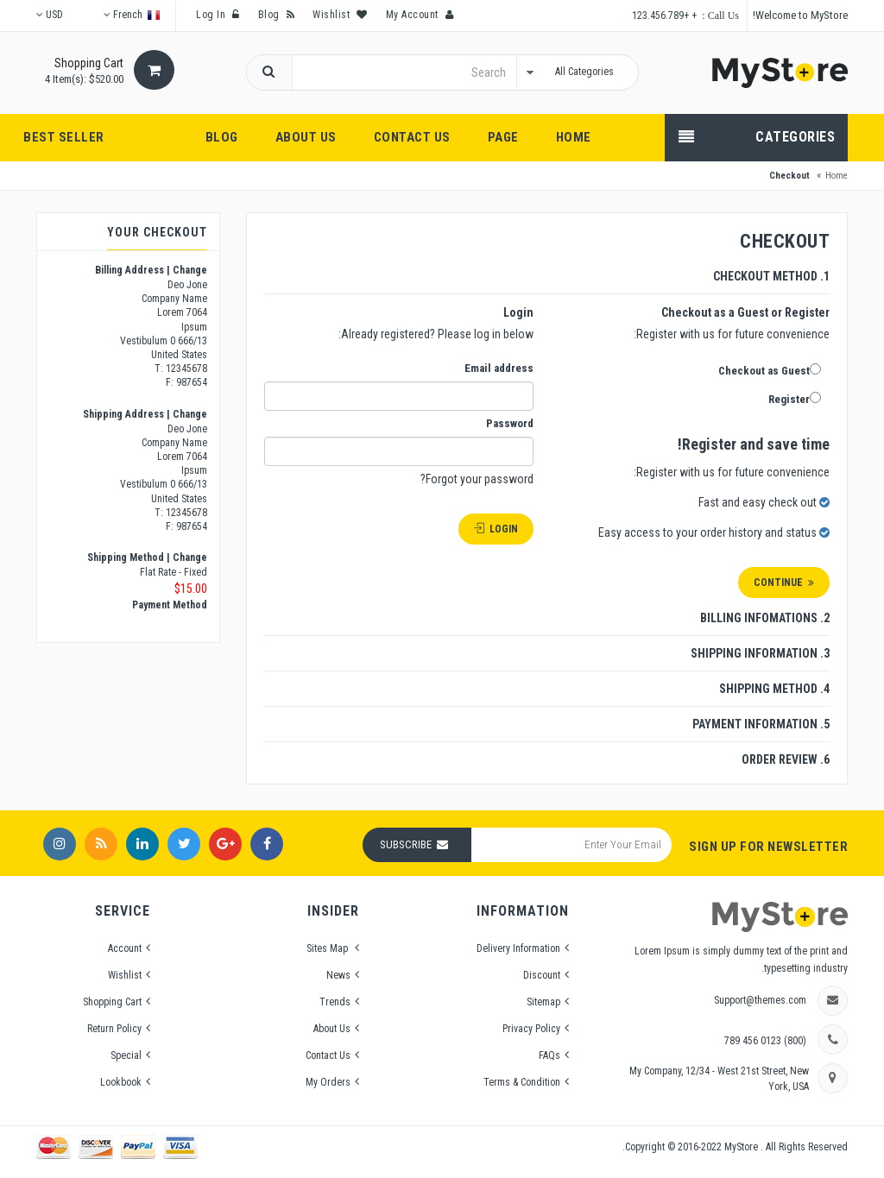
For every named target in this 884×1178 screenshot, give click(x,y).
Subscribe (406, 844)
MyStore (742, 1147)
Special (126, 1055)
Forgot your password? (477, 479)
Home (836, 175)
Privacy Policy (531, 1029)
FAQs (549, 1055)
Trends (334, 1002)
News (338, 975)
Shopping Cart (112, 1002)
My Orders (328, 1082)
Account (125, 948)
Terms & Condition (521, 1082)
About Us (331, 1029)
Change (190, 270)
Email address (499, 368)
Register (794, 399)
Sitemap (543, 1002)
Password (510, 423)
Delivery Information (518, 948)
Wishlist (125, 975)
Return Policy (114, 1029)
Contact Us (328, 1055)
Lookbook (121, 1082)
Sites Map (328, 948)
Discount (541, 975)
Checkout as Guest (769, 370)
